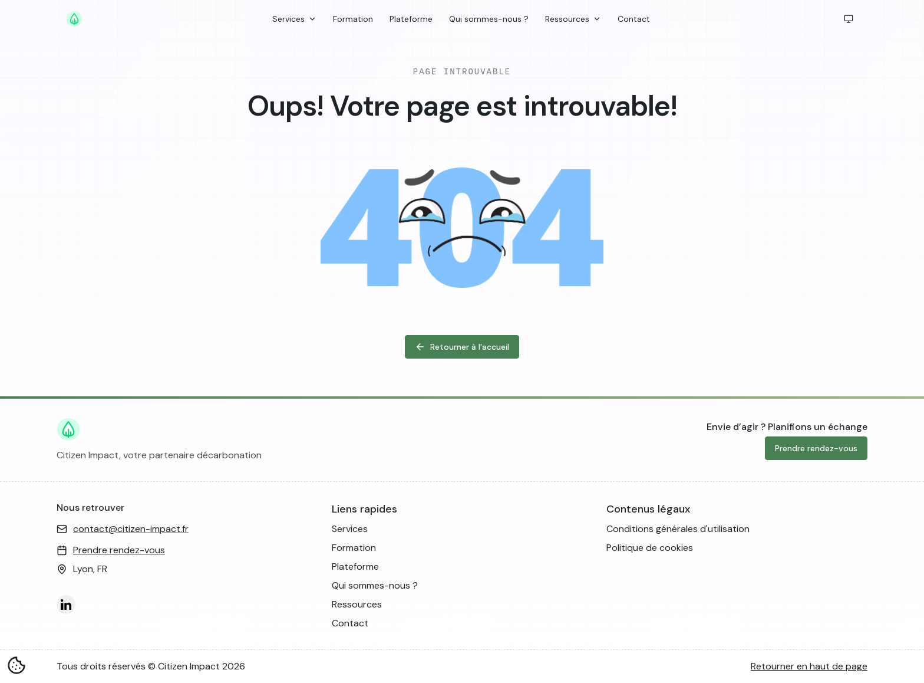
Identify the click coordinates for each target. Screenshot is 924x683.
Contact (634, 19)
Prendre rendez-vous (816, 448)
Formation (353, 19)
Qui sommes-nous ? (489, 19)
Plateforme (411, 19)
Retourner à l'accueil (462, 347)
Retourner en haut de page (809, 666)
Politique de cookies (649, 547)
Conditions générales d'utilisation (678, 529)
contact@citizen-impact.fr (131, 529)
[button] (848, 18)
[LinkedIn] (66, 604)
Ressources (573, 19)
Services (294, 19)
